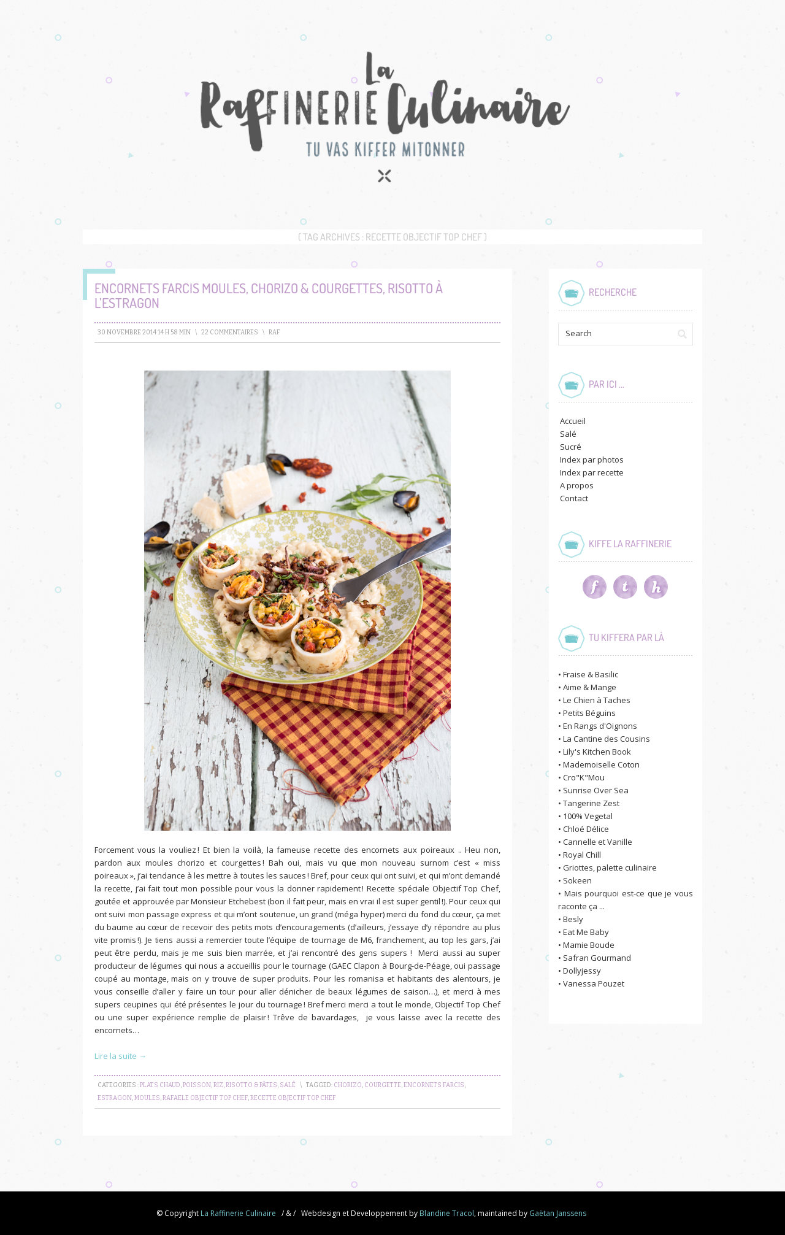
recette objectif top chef (293, 1098)
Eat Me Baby (586, 931)
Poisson (197, 1085)
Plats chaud (160, 1085)
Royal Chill (582, 854)
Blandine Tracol (446, 1213)
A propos (577, 485)
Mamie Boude (589, 944)
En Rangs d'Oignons (600, 725)
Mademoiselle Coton (601, 764)
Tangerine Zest (591, 803)
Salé (288, 1085)
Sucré (570, 446)
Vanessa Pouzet (593, 983)
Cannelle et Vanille (597, 841)
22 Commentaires (229, 332)
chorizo (348, 1085)
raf (274, 332)
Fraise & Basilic (590, 674)
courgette (382, 1085)
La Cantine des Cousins (606, 738)
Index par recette (592, 472)
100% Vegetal (588, 815)
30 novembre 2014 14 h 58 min (144, 332)
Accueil (573, 420)
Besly (573, 919)
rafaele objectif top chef (205, 1098)
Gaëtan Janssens (557, 1213)
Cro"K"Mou (584, 777)
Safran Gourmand (597, 957)
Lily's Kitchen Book (597, 751)
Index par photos (592, 459)
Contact (574, 498)
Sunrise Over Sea (596, 790)
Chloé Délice (586, 828)
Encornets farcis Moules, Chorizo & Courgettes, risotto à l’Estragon (268, 295)
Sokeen (577, 880)
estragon (115, 1098)
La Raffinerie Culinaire (238, 1213)
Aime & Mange (589, 687)
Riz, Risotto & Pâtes (245, 1085)
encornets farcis (434, 1085)
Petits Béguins (589, 712)
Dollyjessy (582, 970)
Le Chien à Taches (596, 700)
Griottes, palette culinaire (610, 867)
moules (147, 1098)
